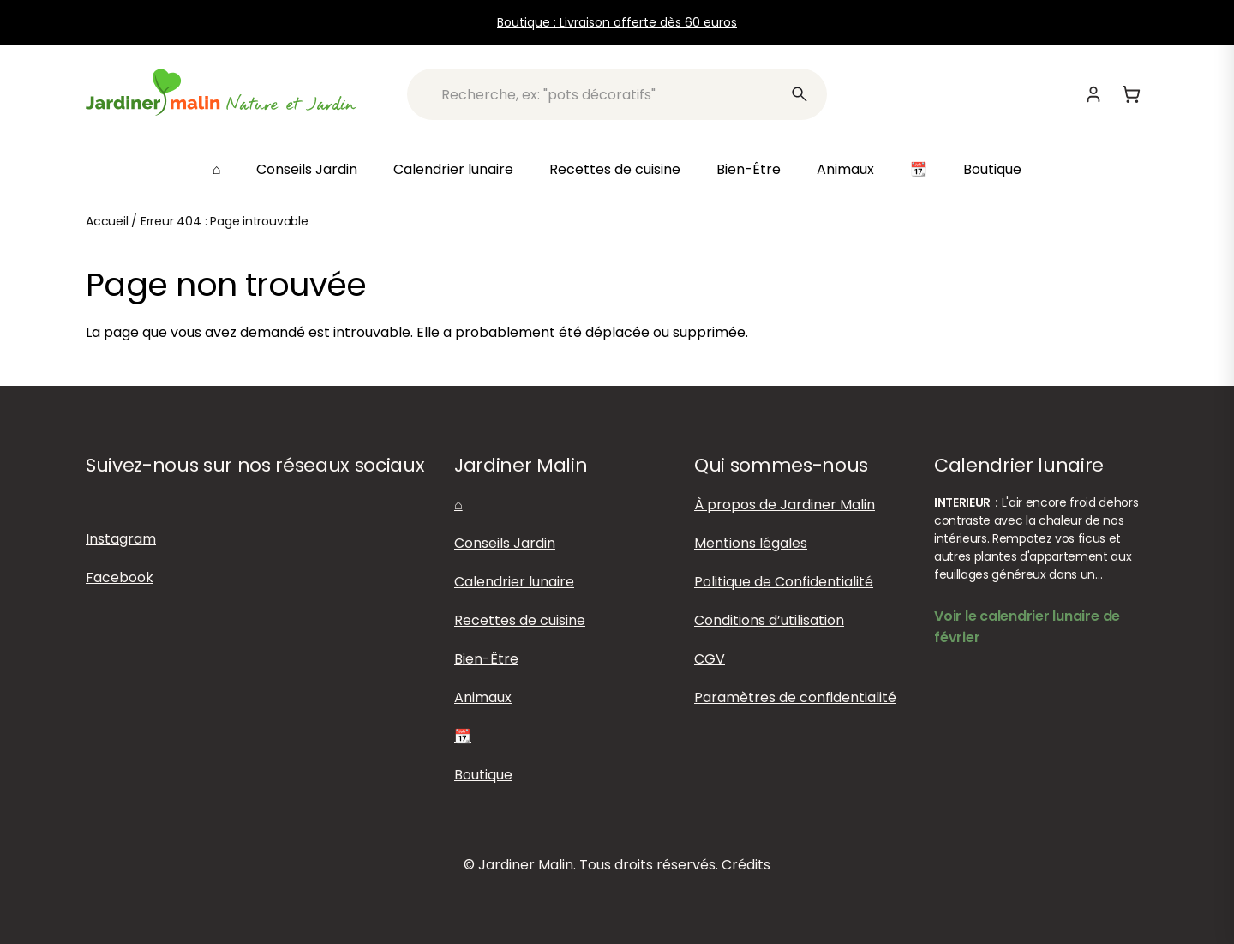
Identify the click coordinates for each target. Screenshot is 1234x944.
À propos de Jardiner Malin (784, 504)
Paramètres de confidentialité (795, 697)
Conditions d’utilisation (769, 620)
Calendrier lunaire (453, 169)
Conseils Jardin (306, 169)
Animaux (845, 169)
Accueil (107, 221)
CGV (709, 659)
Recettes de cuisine (614, 169)
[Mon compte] (1093, 94)
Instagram (121, 539)
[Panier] (1131, 94)
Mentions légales (750, 543)
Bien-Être (748, 169)
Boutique (992, 169)
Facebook (119, 577)
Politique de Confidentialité (783, 582)
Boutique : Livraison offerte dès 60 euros (617, 22)
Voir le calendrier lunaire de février (1027, 626)
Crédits (746, 865)
